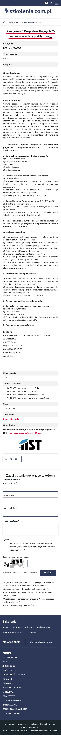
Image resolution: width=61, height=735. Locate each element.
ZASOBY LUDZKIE (11, 713)
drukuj (13, 459)
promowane (31, 632)
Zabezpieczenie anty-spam (16, 557)
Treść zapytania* (11, 521)
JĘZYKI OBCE (9, 666)
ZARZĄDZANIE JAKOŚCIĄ (15, 709)
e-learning (29, 627)
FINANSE (7, 653)
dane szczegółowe (31, 22)
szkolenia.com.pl (31, 11)
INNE (5, 661)
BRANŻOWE (9, 696)
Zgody (6, 539)
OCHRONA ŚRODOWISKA (15, 674)
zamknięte (17, 627)
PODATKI (7, 679)
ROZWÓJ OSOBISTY (13, 687)
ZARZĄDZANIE (10, 704)
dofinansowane (44, 627)
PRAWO (7, 683)
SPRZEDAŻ (8, 691)
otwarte (6, 627)
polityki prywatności (30, 727)
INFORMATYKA (10, 657)
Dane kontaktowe (11, 479)
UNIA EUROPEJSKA (12, 700)
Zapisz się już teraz (41, 641)
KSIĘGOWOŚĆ (10, 670)
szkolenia (13, 22)
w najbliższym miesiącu (13, 632)
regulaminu (47, 724)
